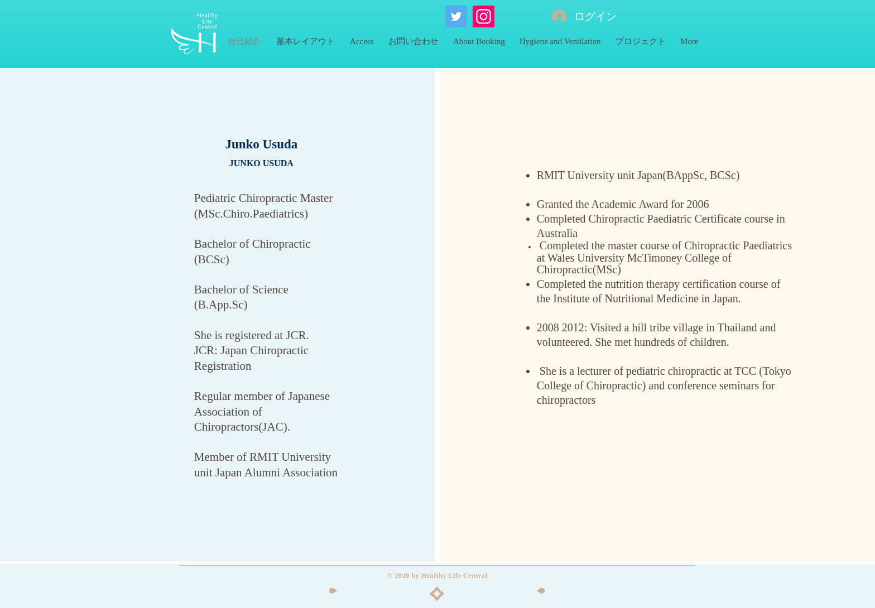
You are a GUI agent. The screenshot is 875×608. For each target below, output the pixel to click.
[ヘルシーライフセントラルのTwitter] (456, 16)
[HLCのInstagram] (483, 16)
